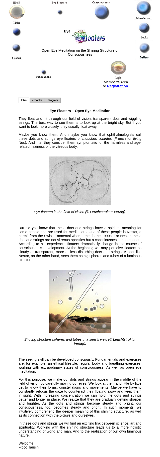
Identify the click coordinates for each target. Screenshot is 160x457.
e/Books (37, 100)
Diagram (53, 100)
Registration (117, 86)
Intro (23, 100)
